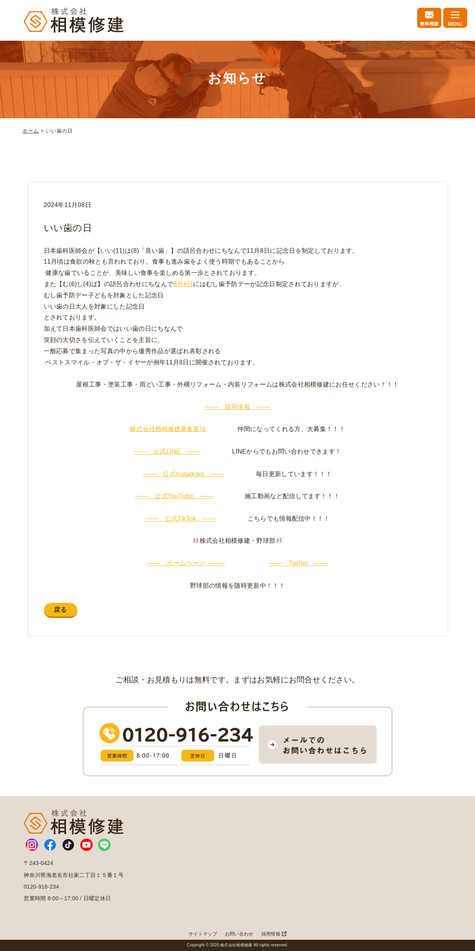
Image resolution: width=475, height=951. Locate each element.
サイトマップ (202, 934)
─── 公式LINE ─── (167, 451)
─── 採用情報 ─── (237, 407)
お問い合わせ (239, 934)
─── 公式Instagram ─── (183, 474)
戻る (60, 609)
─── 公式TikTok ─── (180, 518)
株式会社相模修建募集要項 (168, 429)
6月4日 (183, 284)
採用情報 (274, 934)
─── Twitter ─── (298, 563)
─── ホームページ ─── (186, 563)
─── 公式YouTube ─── (174, 496)
